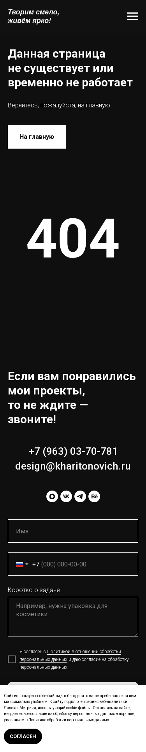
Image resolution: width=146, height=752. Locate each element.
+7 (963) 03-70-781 (73, 451)
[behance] (94, 496)
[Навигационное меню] (132, 16)
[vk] (66, 496)
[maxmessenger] (52, 496)
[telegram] (80, 496)
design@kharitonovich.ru (73, 466)
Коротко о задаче (34, 590)
